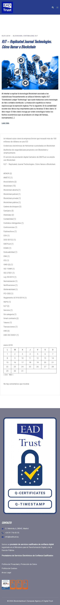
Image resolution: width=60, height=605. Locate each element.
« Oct (5, 375)
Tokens (6, 322)
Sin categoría (8, 314)
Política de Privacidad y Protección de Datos (19, 564)
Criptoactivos (8, 231)
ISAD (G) (6, 265)
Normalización (9, 281)
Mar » (11, 375)
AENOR (6, 173)
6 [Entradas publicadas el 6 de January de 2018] (45, 354)
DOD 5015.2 (8, 240)
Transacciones (9, 327)
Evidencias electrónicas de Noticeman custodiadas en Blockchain (29, 146)
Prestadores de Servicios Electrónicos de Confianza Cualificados (27, 556)
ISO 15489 (7, 269)
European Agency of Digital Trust (40, 601)
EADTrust (7, 244)
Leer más (5, 123)
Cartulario (7, 211)
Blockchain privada (10, 198)
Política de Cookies (9, 568)
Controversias (9, 227)
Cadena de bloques (11, 207)
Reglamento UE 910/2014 (13, 298)
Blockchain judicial (10, 194)
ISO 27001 (7, 273)
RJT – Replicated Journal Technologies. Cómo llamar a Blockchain (26, 44)
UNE (5, 331)
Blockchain (17, 36)
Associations (8, 182)
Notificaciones (9, 285)
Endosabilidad (9, 252)
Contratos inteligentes (12, 223)
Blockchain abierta (10, 190)
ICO (4, 260)
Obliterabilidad (9, 289)
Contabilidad (28, 36)
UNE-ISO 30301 (9, 335)
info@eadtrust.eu (12, 537)
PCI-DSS (7, 293)
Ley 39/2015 (8, 277)
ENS (5, 256)
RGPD (5, 302)
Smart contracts (9, 318)
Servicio (6, 310)
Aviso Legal (6, 573)
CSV (5, 236)
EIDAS (6, 248)
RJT (36, 36)
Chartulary (7, 215)
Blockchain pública (10, 202)
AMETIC (6, 178)
